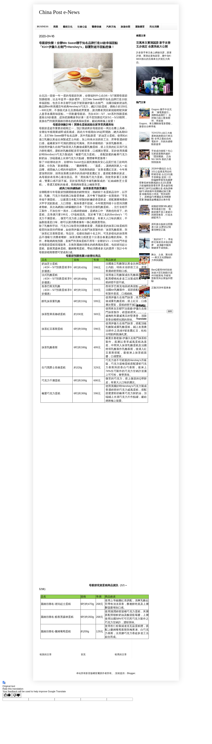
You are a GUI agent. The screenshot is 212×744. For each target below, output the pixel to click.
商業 (55, 26)
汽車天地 (111, 26)
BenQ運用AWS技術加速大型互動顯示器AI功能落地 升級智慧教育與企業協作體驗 (162, 275)
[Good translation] (7, 695)
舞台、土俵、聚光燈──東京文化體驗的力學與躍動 (162, 257)
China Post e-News (59, 12)
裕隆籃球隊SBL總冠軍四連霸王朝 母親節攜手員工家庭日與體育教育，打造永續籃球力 (162, 212)
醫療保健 (96, 26)
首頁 (83, 654)
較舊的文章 (121, 654)
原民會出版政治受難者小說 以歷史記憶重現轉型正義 (162, 227)
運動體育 (140, 26)
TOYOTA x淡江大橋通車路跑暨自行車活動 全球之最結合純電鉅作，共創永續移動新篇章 (162, 138)
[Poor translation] (16, 695)
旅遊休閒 (125, 26)
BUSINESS (42, 26)
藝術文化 (67, 26)
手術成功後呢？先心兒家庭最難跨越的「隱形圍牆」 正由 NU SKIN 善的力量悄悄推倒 (162, 156)
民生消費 (154, 26)
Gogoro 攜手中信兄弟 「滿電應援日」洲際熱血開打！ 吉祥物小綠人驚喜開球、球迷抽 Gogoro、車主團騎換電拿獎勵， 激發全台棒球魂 (156, 118)
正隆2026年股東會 (161, 287)
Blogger (131, 673)
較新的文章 (46, 654)
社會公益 (82, 26)
